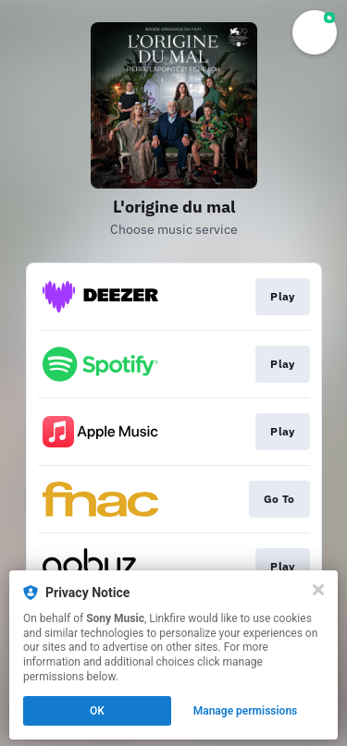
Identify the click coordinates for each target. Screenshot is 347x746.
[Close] (318, 590)
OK (97, 710)
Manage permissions (245, 710)
